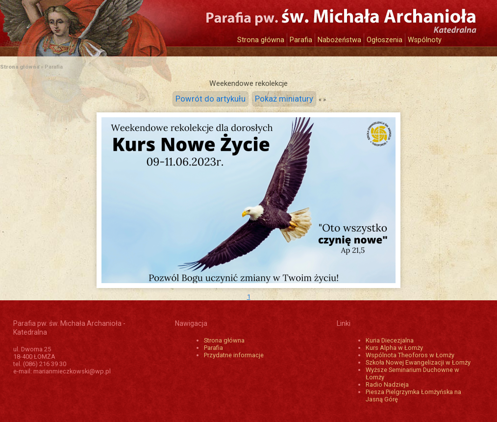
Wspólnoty (425, 40)
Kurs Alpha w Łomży (394, 347)
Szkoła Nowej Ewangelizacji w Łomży (418, 362)
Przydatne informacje (234, 355)
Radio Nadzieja (387, 384)
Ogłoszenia (384, 40)
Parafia (301, 40)
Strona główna (260, 40)
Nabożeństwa (339, 40)
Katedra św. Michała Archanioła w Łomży (104, 23)
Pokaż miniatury (284, 99)
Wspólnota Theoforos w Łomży (410, 355)
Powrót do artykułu (210, 99)
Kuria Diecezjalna (390, 340)
